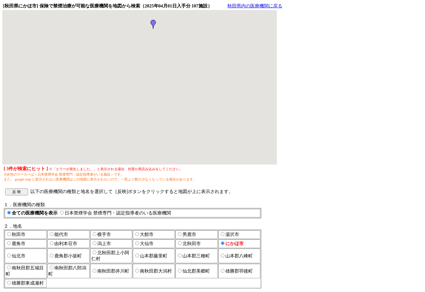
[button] (153, 24)
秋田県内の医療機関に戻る (254, 5)
